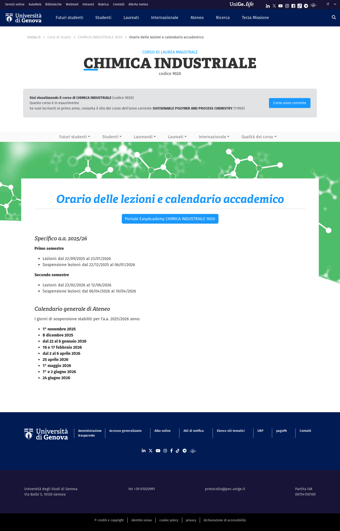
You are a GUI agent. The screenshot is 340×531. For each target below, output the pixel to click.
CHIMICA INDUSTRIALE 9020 (100, 37)
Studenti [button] (110, 137)
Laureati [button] (175, 137)
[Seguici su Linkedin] (267, 4)
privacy (191, 520)
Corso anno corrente (289, 102)
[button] (69, 17)
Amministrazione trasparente (87, 433)
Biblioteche (53, 4)
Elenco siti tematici (231, 430)
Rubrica (103, 4)
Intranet (88, 4)
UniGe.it (34, 37)
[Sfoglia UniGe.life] (243, 4)
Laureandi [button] (143, 137)
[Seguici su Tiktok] (299, 4)
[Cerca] (334, 17)
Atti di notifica (194, 430)
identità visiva (141, 520)
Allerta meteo (138, 4)
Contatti (118, 4)
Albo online (162, 430)
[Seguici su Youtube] (280, 4)
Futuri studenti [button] (73, 137)
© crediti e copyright (109, 520)
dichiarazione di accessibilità (225, 520)
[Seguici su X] (274, 4)
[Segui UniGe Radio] (313, 4)
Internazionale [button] (212, 137)
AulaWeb (35, 4)
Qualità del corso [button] (257, 137)
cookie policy (168, 520)
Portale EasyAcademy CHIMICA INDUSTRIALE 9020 (170, 219)
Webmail (72, 4)
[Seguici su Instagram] (287, 4)
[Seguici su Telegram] (305, 4)
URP (260, 430)
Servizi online (15, 4)
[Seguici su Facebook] (293, 4)
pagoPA (281, 430)
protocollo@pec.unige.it (225, 488)
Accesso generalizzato (125, 430)
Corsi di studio (59, 37)
